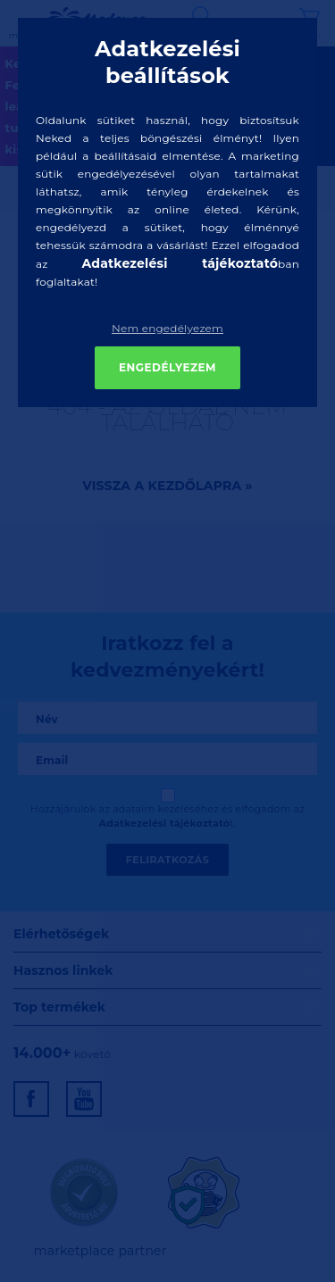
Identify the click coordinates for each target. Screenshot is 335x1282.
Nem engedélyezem (167, 328)
